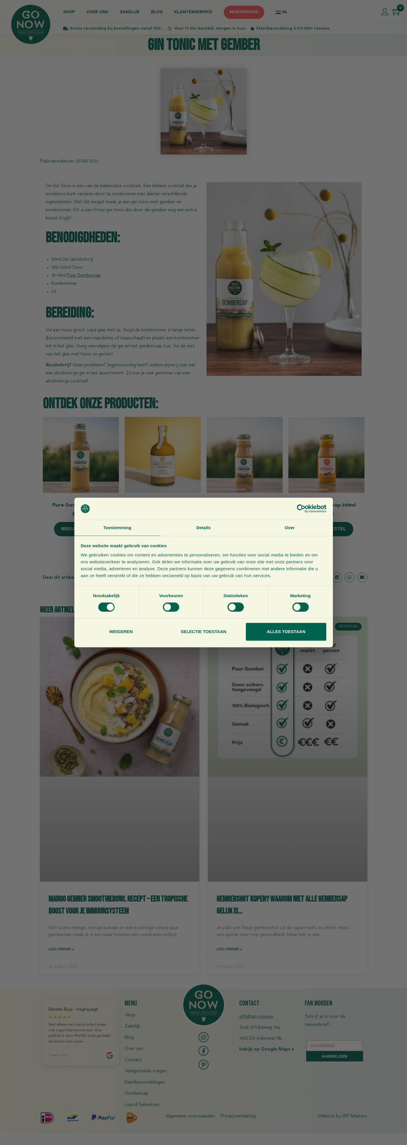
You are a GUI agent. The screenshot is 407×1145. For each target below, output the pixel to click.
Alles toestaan (286, 631)
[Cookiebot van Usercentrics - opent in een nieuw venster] (301, 508)
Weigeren (121, 631)
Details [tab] (203, 527)
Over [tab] (290, 527)
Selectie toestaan (203, 631)
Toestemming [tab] (117, 527)
